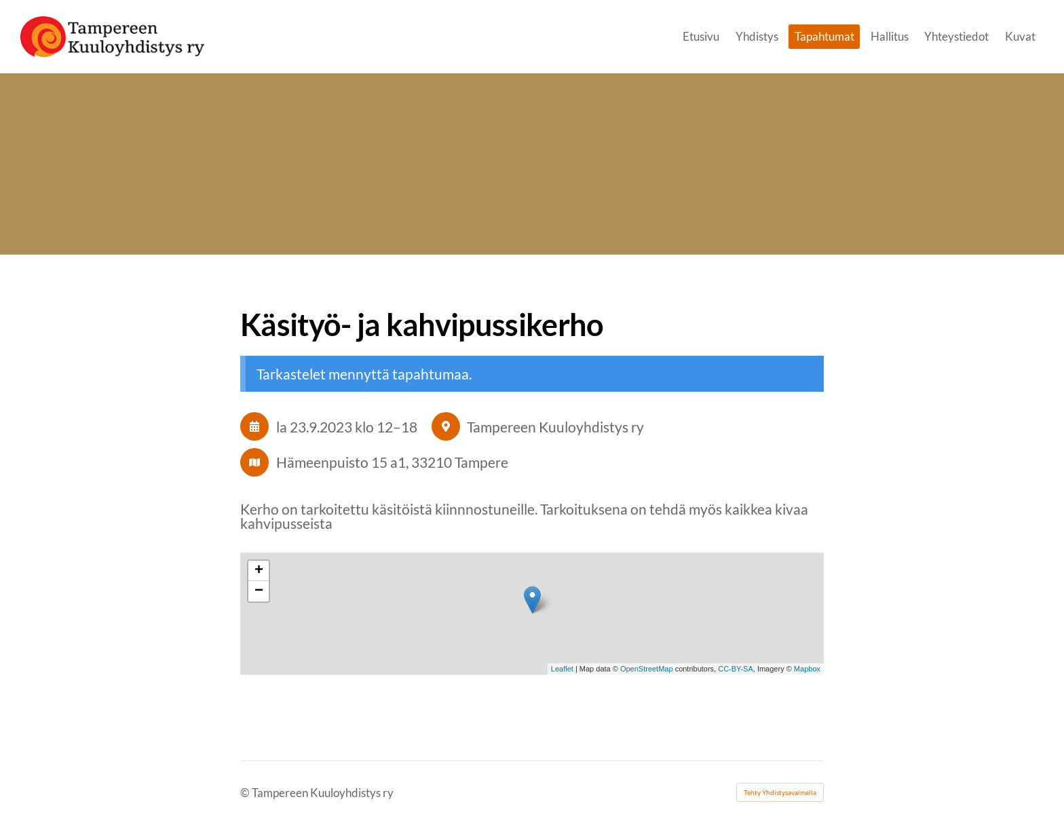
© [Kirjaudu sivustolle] (246, 793)
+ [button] (258, 571)
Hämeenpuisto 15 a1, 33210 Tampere (392, 462)
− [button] (258, 591)
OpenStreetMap (646, 669)
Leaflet (562, 669)
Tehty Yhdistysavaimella (780, 792)
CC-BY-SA (735, 669)
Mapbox (807, 669)
